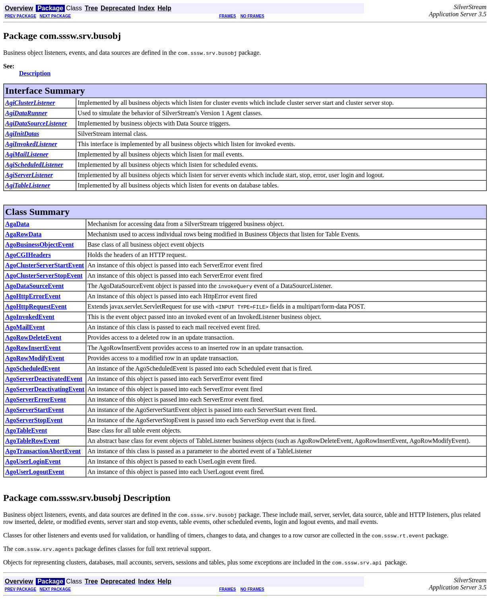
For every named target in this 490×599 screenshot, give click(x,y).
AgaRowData (23, 234)
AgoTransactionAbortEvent (43, 451)
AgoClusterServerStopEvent (44, 275)
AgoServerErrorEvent (35, 399)
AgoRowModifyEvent (34, 358)
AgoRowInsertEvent (33, 347)
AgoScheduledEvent (32, 368)
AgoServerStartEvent (34, 409)
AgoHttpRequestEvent (36, 306)
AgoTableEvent (26, 430)
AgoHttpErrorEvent (32, 296)
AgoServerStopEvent (33, 420)
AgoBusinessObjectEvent (39, 244)
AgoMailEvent (25, 327)
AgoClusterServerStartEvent (44, 265)
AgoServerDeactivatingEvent (44, 389)
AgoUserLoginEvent (33, 461)
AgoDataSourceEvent (34, 285)
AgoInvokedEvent (29, 316)
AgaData (17, 223)
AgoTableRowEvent (32, 440)
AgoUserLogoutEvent (34, 471)
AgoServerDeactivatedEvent (43, 378)
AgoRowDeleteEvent (33, 337)
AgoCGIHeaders (28, 254)
